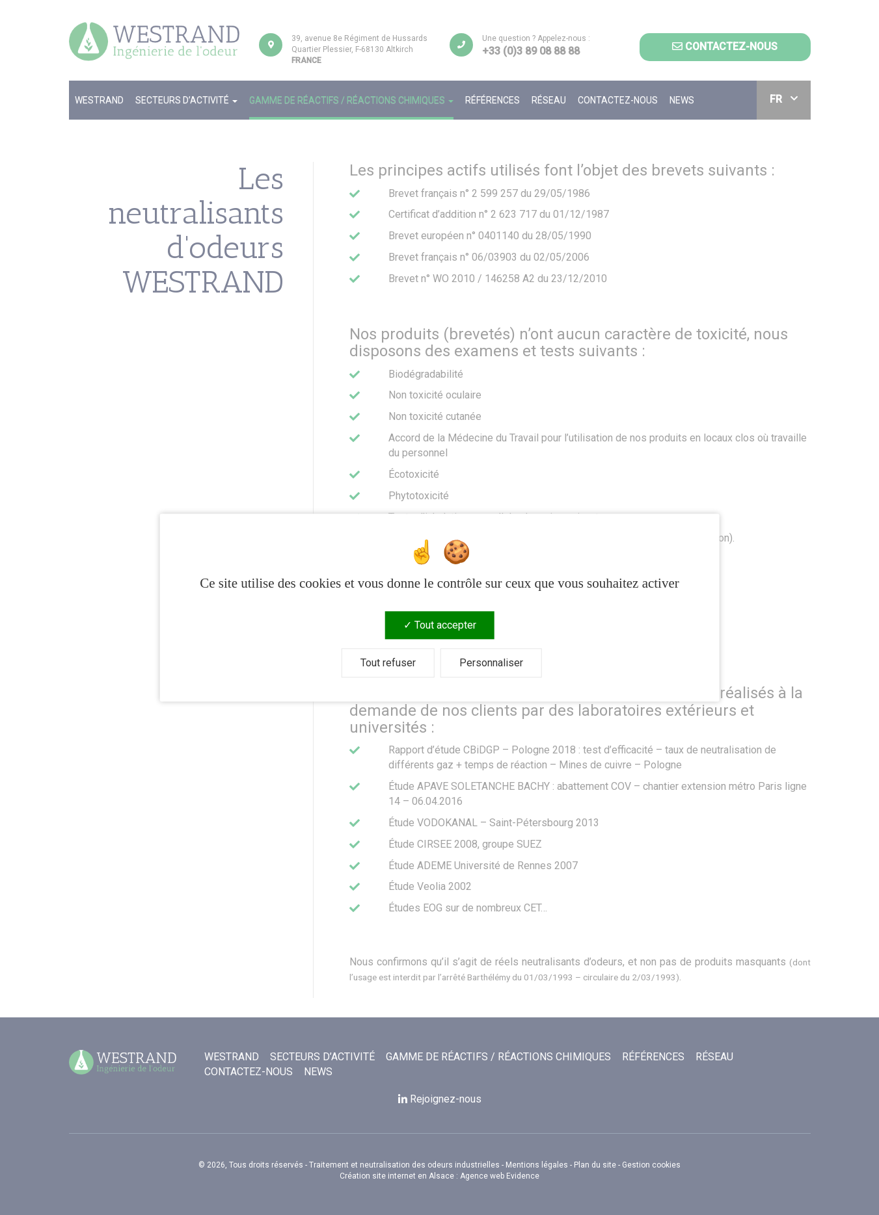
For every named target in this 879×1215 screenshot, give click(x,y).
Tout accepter (439, 625)
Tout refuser (388, 663)
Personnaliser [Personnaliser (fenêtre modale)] (491, 663)
